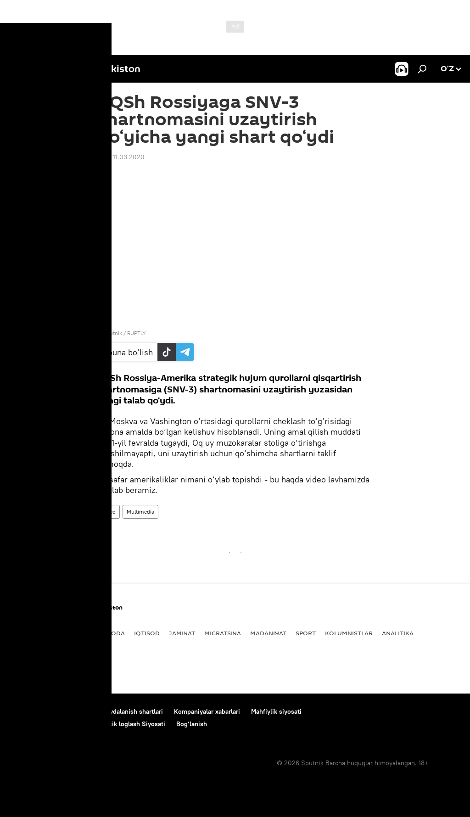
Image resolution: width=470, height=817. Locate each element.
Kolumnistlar (349, 633)
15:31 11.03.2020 (121, 157)
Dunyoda (109, 633)
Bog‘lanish (25, 711)
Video (108, 511)
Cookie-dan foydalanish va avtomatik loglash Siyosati (87, 724)
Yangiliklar (29, 633)
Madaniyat (268, 633)
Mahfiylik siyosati (276, 711)
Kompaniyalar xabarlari (207, 711)
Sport (306, 633)
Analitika (398, 633)
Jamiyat (182, 633)
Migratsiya (222, 633)
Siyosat (71, 633)
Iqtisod (147, 633)
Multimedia (140, 511)
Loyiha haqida (71, 711)
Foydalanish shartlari (132, 711)
